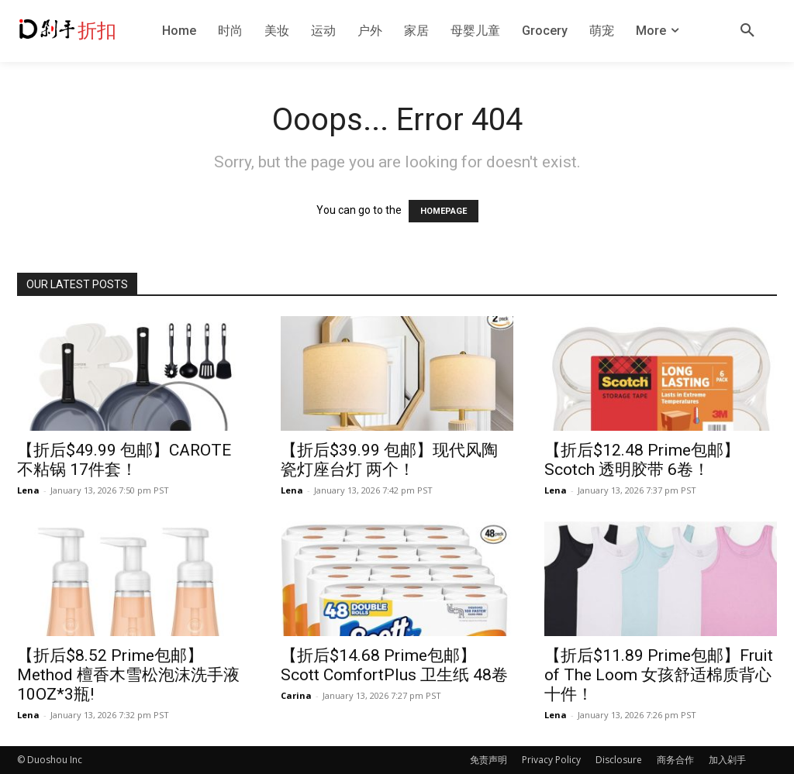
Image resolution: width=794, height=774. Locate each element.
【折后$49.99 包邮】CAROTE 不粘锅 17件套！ (124, 460)
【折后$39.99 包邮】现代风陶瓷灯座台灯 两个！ (389, 460)
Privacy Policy (551, 759)
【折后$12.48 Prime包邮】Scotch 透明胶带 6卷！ (642, 460)
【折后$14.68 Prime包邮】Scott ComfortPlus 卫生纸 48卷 (394, 665)
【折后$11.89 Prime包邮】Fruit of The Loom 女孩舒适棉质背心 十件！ (658, 674)
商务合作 (675, 759)
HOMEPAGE (443, 211)
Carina (296, 695)
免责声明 (488, 759)
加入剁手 (727, 759)
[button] (747, 31)
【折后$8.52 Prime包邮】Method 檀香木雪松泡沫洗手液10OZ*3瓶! (128, 674)
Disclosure (619, 759)
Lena (28, 490)
